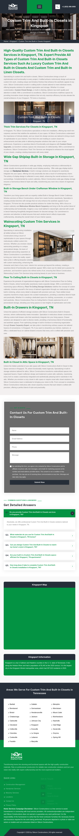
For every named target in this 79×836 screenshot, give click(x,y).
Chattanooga (14, 717)
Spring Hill (56, 737)
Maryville (34, 741)
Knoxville (34, 729)
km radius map (39, 618)
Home (6, 41)
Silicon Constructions (40, 832)
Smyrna (56, 733)
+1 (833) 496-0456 (69, 7)
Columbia (13, 733)
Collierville (13, 729)
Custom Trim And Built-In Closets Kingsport (34, 41)
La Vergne (35, 733)
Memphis (56, 704)
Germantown (36, 708)
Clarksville (13, 721)
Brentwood (14, 708)
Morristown (57, 708)
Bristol (12, 712)
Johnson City (36, 721)
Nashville (56, 721)
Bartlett (12, 704)
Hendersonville (36, 712)
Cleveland (13, 725)
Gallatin (34, 704)
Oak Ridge (57, 725)
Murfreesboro (58, 717)
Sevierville (56, 729)
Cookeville (13, 737)
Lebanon (34, 737)
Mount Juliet (57, 712)
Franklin (13, 741)
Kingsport (13, 41)
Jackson (34, 717)
